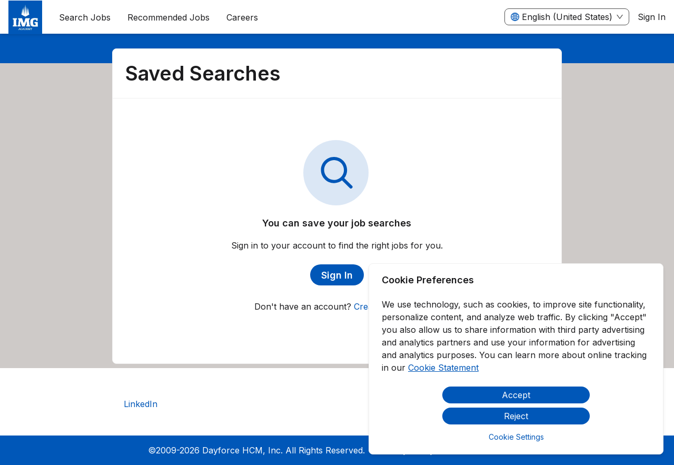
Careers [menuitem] (242, 17)
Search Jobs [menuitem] (85, 17)
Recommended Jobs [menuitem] (168, 17)
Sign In (652, 17)
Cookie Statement (443, 367)
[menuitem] (25, 17)
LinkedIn (140, 404)
